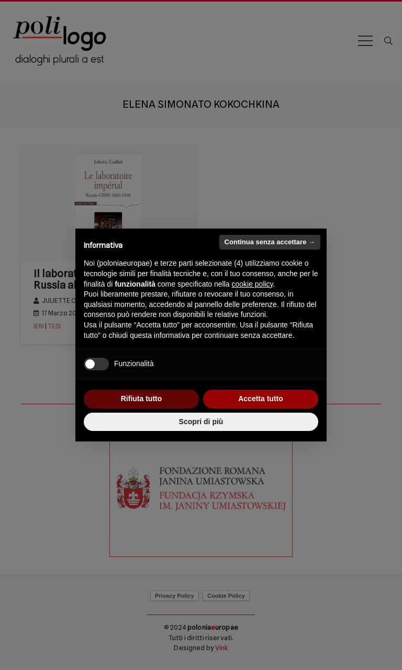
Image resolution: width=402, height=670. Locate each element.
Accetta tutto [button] (260, 398)
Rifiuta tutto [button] (141, 398)
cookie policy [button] (252, 284)
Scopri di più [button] (201, 421)
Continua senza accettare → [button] (270, 242)
